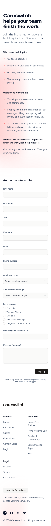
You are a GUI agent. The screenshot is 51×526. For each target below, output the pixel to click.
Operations (9, 438)
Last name (8, 203)
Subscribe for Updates (15, 490)
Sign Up (42, 371)
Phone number (10, 261)
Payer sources (9, 304)
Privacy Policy (41, 379)
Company (7, 232)
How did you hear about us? (16, 330)
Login (6, 449)
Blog (30, 453)
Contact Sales (10, 443)
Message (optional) (12, 345)
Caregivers (8, 427)
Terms (6, 472)
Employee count (10, 275)
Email (5, 246)
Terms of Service (24, 382)
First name (8, 189)
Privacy (6, 466)
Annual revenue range (13, 289)
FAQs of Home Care (38, 430)
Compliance (9, 477)
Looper (6, 422)
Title (5, 217)
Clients (6, 432)
